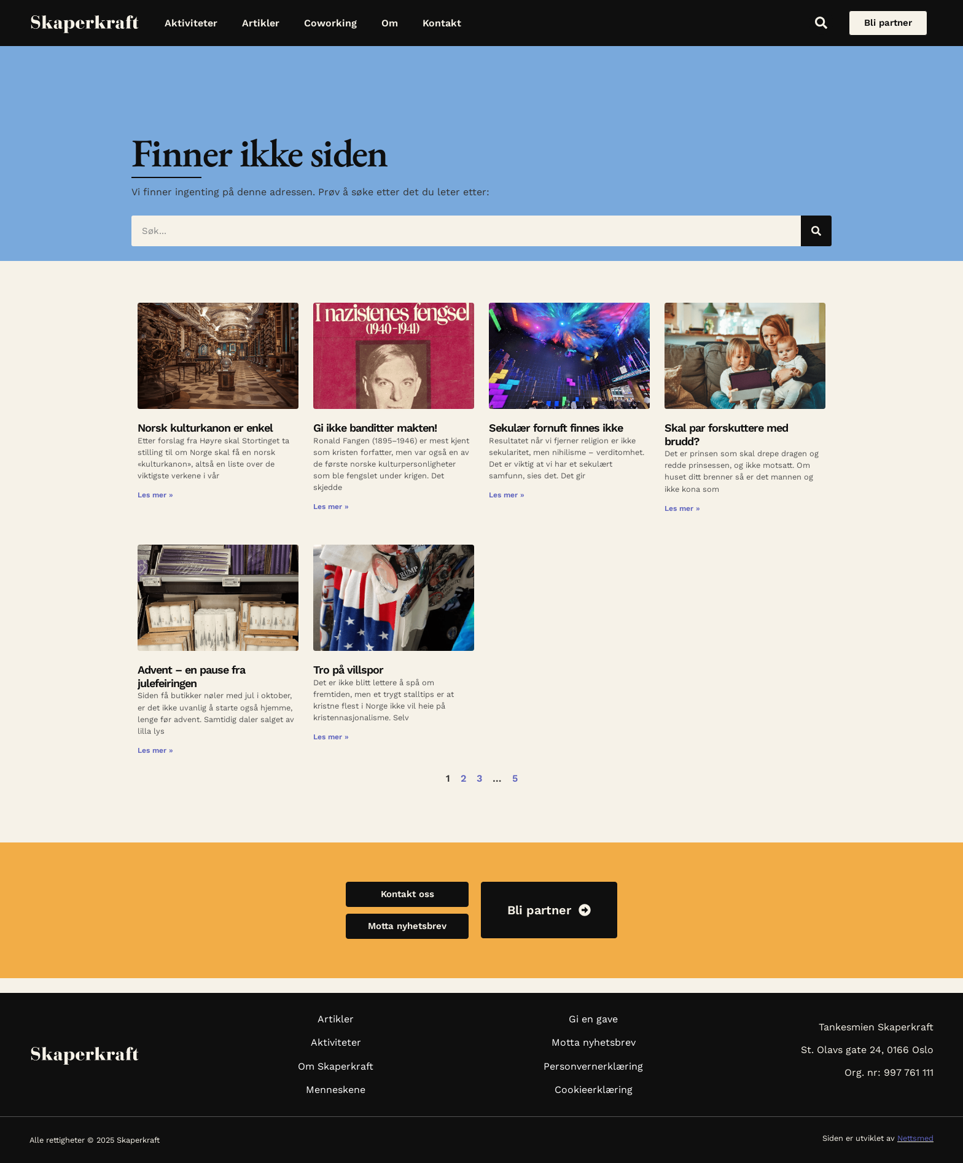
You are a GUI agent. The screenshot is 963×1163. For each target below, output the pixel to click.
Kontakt (442, 23)
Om (389, 23)
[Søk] (816, 231)
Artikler (260, 23)
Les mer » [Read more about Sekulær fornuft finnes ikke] (506, 495)
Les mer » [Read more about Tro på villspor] (331, 737)
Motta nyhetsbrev (594, 1042)
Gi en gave (593, 1019)
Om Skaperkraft (335, 1066)
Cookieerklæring (594, 1089)
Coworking (330, 23)
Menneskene (335, 1089)
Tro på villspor (348, 669)
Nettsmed (915, 1138)
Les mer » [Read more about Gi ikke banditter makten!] (331, 506)
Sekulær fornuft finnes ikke (556, 427)
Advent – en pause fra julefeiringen (191, 676)
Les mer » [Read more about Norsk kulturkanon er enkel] (155, 495)
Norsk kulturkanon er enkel (205, 427)
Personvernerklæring (593, 1066)
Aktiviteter (191, 23)
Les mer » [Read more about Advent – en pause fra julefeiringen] (155, 750)
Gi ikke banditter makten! (375, 427)
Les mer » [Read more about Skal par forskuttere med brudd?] (682, 508)
